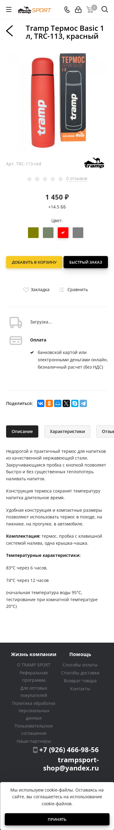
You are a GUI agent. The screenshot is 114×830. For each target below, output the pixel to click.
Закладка (36, 289)
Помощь (80, 654)
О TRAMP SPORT (33, 665)
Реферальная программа (34, 676)
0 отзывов (76, 178)
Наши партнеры (34, 741)
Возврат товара (80, 681)
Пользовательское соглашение (34, 729)
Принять (57, 819)
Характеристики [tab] (67, 431)
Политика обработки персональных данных (33, 710)
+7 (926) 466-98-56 (69, 749)
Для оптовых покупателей (33, 691)
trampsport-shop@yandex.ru (71, 764)
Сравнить (72, 289)
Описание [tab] (22, 431)
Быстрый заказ (85, 262)
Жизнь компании (34, 654)
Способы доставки (80, 673)
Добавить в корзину (34, 262)
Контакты (80, 688)
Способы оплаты (80, 665)
